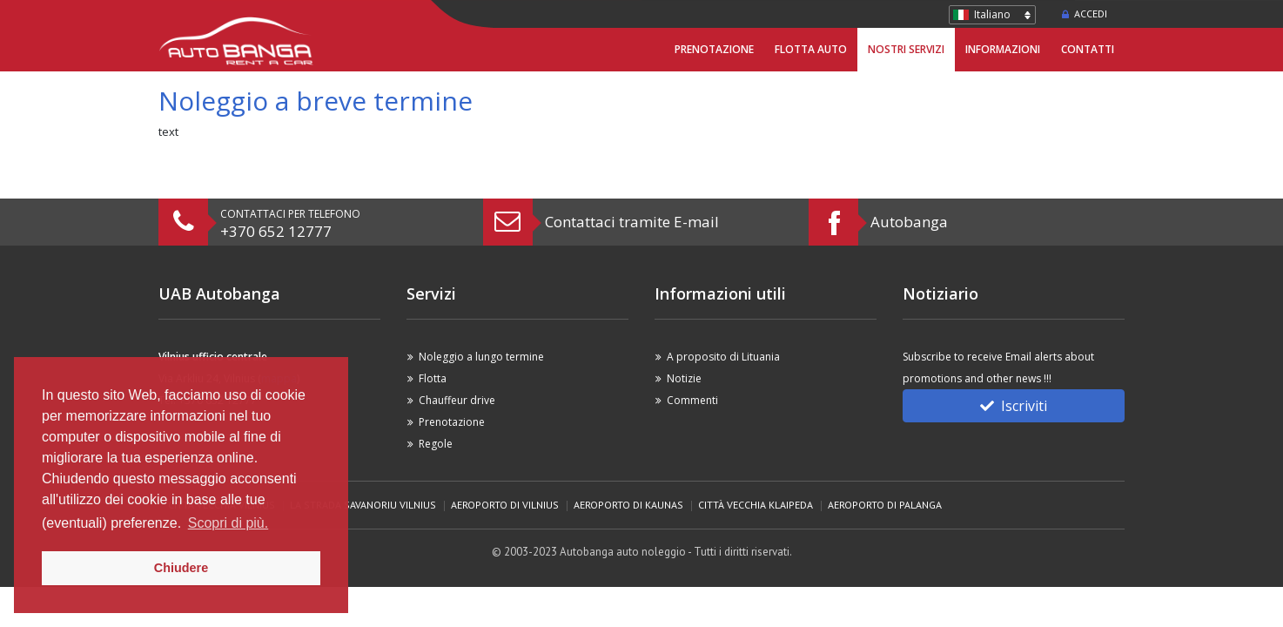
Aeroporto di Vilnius (505, 504)
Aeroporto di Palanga (885, 504)
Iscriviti (1013, 405)
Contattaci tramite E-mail (632, 222)
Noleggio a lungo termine (481, 356)
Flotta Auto (811, 49)
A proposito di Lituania (723, 356)
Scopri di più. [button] (228, 523)
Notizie (684, 378)
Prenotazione (714, 49)
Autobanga (909, 222)
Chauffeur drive (457, 400)
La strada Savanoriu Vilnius (363, 504)
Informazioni (1002, 49)
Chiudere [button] (181, 568)
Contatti (1087, 49)
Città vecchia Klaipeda (755, 504)
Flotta (433, 378)
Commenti (692, 400)
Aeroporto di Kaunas (628, 504)
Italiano (992, 14)
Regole (436, 443)
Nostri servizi (906, 49)
